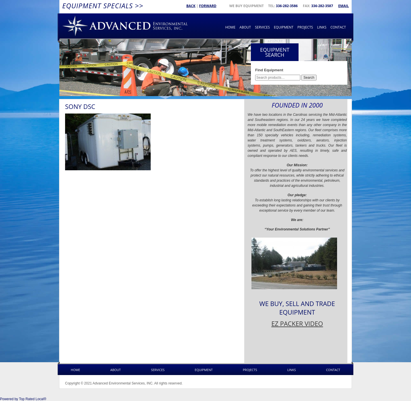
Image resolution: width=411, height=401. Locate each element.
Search (308, 78)
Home (230, 27)
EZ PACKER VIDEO (297, 323)
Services (262, 27)
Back (191, 5)
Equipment (283, 27)
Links (322, 27)
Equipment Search (274, 52)
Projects (305, 27)
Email (343, 5)
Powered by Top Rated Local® (23, 399)
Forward (207, 5)
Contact (338, 27)
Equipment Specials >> (102, 5)
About (245, 27)
